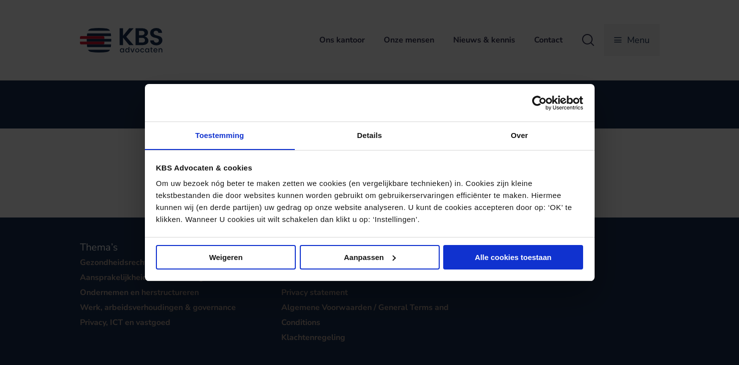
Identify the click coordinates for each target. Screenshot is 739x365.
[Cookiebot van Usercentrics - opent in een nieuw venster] (539, 102)
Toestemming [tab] (219, 135)
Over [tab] (519, 135)
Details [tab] (369, 135)
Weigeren (225, 257)
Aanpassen (370, 257)
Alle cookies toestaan (513, 257)
